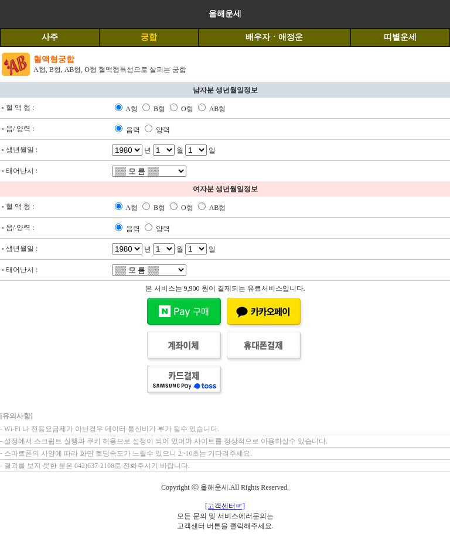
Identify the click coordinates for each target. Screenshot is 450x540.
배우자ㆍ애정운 (274, 37)
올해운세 (225, 13)
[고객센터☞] (225, 506)
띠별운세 (400, 37)
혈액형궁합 (53, 59)
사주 (50, 37)
